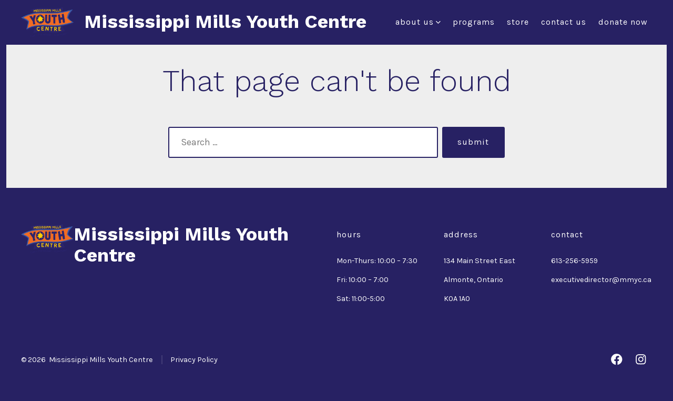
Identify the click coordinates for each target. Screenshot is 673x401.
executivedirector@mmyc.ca (601, 279)
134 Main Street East (479, 260)
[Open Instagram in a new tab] (641, 359)
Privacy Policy (194, 359)
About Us (418, 22)
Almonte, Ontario (473, 279)
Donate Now (623, 22)
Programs (474, 22)
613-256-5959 (574, 260)
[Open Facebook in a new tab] (617, 359)
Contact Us (563, 22)
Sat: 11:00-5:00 (360, 298)
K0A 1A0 (457, 298)
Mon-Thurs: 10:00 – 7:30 (376, 260)
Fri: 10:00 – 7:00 (362, 279)
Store (518, 22)
